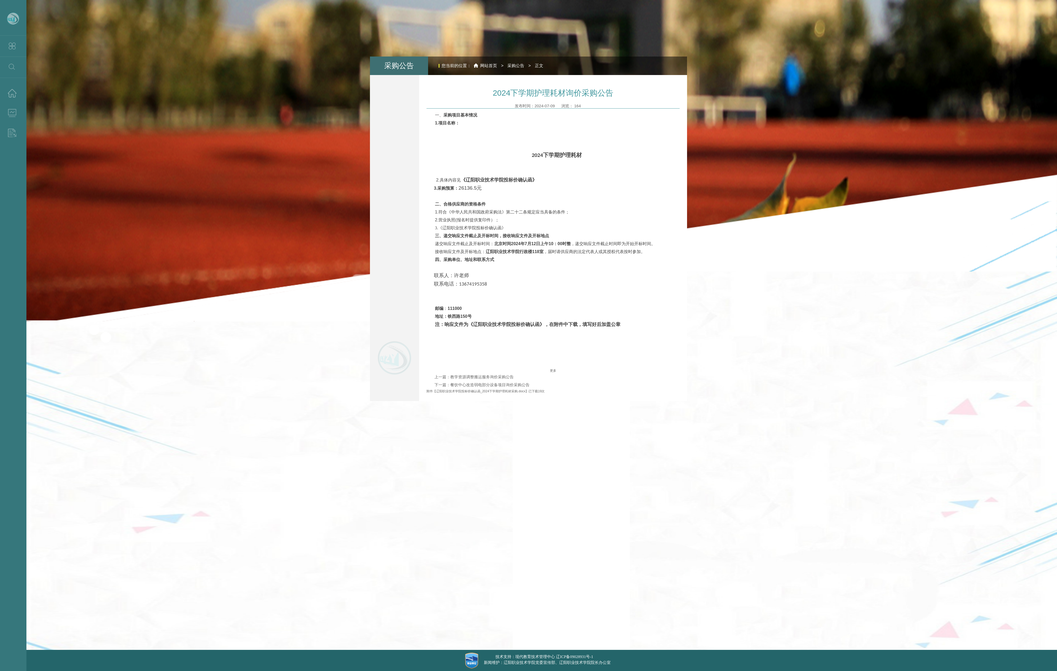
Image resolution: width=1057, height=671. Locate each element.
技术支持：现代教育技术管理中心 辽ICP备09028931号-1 (544, 657)
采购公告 (515, 65)
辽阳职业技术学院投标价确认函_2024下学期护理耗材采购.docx (480, 391)
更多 (553, 370)
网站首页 (488, 65)
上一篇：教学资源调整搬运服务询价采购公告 (474, 377)
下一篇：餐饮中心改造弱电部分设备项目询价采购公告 (482, 385)
